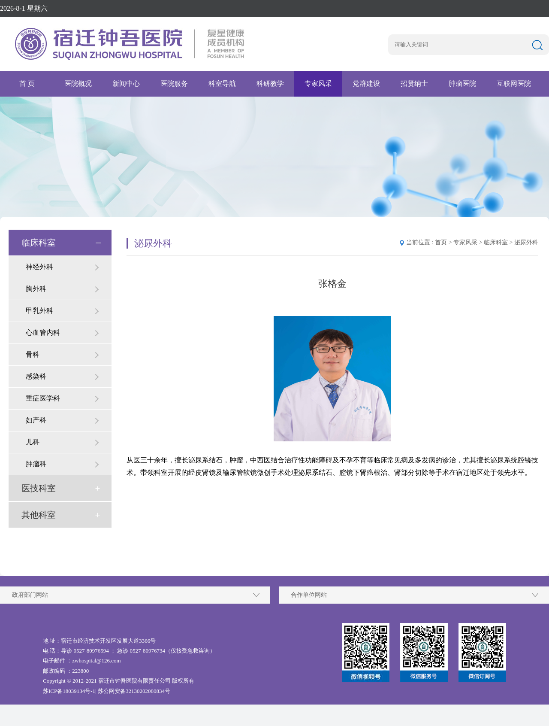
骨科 (32, 354)
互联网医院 (514, 83)
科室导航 (222, 83)
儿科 (32, 442)
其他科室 (38, 514)
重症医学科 (43, 398)
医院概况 (78, 83)
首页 (441, 242)
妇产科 (36, 420)
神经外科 (39, 266)
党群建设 (366, 83)
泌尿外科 (526, 242)
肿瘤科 (36, 464)
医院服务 (174, 83)
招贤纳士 (414, 83)
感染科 (36, 376)
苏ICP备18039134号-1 (69, 691)
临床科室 (38, 242)
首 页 (27, 83)
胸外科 (36, 288)
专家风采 (318, 83)
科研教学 (270, 83)
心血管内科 (43, 332)
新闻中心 (126, 83)
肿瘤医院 (462, 83)
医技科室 (38, 488)
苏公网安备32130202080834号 (134, 691)
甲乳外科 (39, 310)
